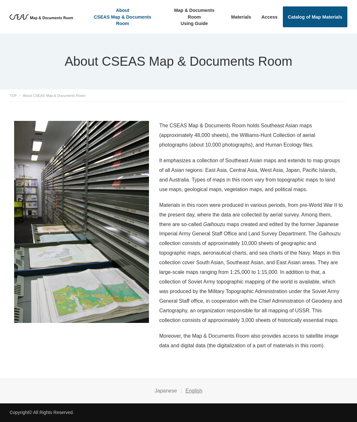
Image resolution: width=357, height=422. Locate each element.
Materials (241, 17)
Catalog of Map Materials (315, 17)
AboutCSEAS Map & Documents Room (122, 17)
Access (269, 17)
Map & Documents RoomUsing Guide (194, 17)
